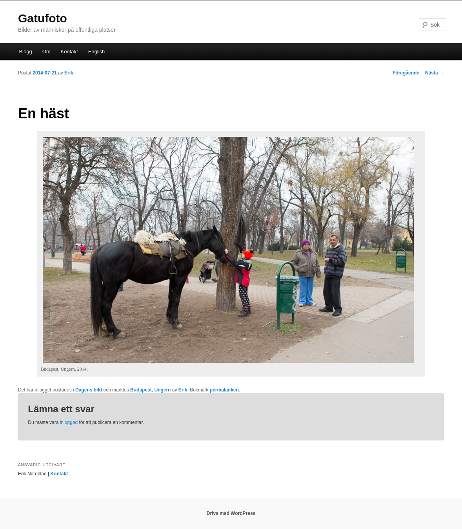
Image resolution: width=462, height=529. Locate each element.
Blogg (25, 51)
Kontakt (69, 51)
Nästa (434, 73)
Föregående (403, 73)
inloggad (69, 422)
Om (46, 51)
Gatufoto (42, 18)
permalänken (224, 390)
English (96, 51)
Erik (68, 73)
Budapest (141, 390)
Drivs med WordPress (231, 513)
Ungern (162, 390)
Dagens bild (88, 390)
